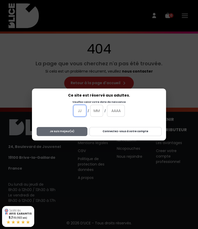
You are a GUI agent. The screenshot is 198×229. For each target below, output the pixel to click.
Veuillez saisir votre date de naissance (99, 102)
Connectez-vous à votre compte (125, 131)
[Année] (116, 111)
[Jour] (79, 111)
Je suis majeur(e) (62, 131)
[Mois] (96, 111)
